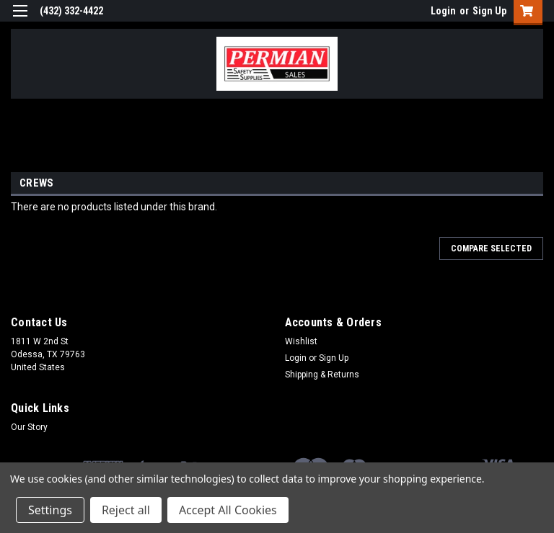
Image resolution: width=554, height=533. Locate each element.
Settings (50, 510)
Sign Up (489, 11)
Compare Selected (491, 248)
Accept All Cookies (228, 510)
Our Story (29, 427)
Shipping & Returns (322, 374)
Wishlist (301, 341)
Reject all (126, 510)
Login (443, 11)
